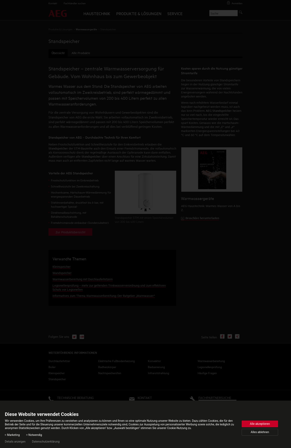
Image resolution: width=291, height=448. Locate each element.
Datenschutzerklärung (45, 441)
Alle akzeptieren (260, 423)
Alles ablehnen (260, 432)
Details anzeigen (15, 441)
